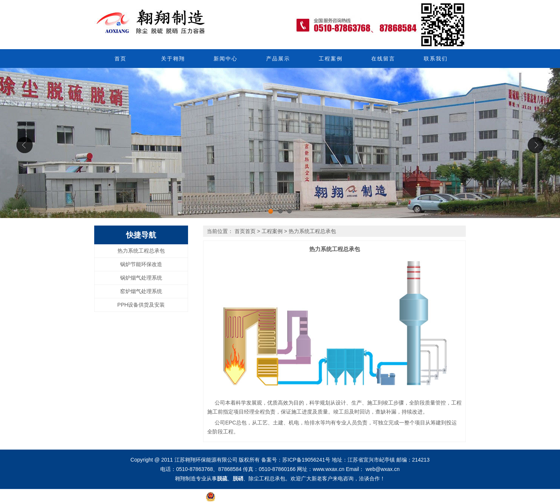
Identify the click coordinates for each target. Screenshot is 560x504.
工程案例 (331, 59)
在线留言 (383, 59)
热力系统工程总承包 (141, 251)
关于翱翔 (173, 59)
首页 (120, 59)
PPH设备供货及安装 (141, 305)
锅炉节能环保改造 (141, 264)
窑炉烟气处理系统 (141, 291)
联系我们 (436, 59)
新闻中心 (226, 59)
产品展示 (278, 59)
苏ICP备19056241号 (306, 460)
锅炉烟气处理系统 (141, 278)
